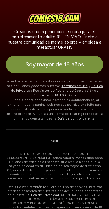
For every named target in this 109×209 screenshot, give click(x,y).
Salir (54, 141)
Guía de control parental (76, 118)
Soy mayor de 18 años (54, 64)
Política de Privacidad (42, 195)
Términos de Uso (75, 86)
